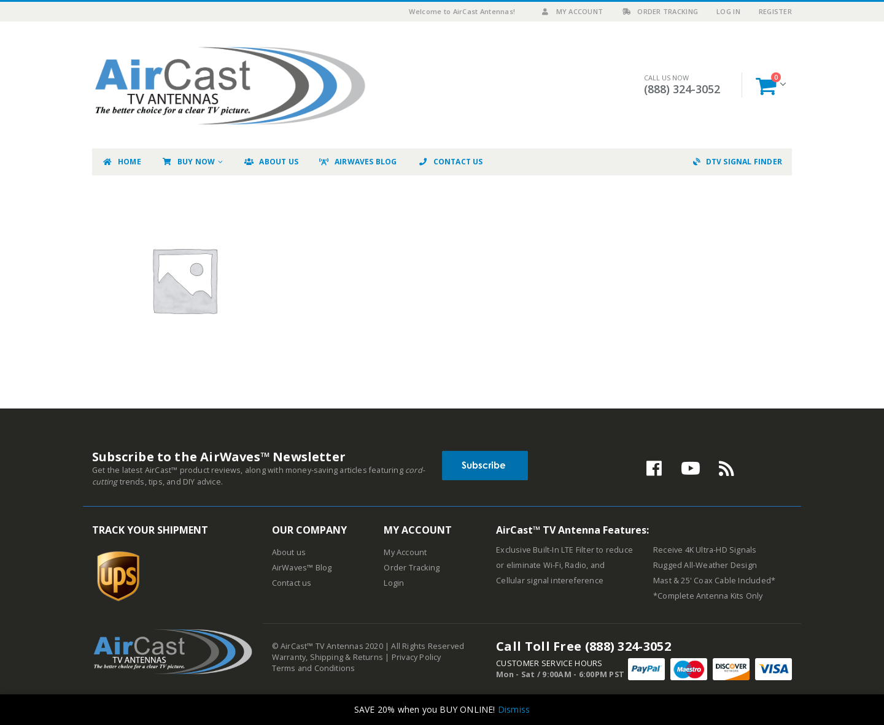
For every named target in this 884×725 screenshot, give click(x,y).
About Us (270, 161)
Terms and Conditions (313, 668)
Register (775, 11)
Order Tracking (659, 11)
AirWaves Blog (358, 161)
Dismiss (514, 709)
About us (289, 552)
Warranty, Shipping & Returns (328, 657)
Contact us (292, 583)
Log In (728, 11)
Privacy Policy (416, 657)
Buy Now (188, 161)
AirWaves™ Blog (302, 567)
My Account (571, 11)
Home (121, 161)
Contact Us (450, 161)
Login (394, 583)
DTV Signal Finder (737, 161)
